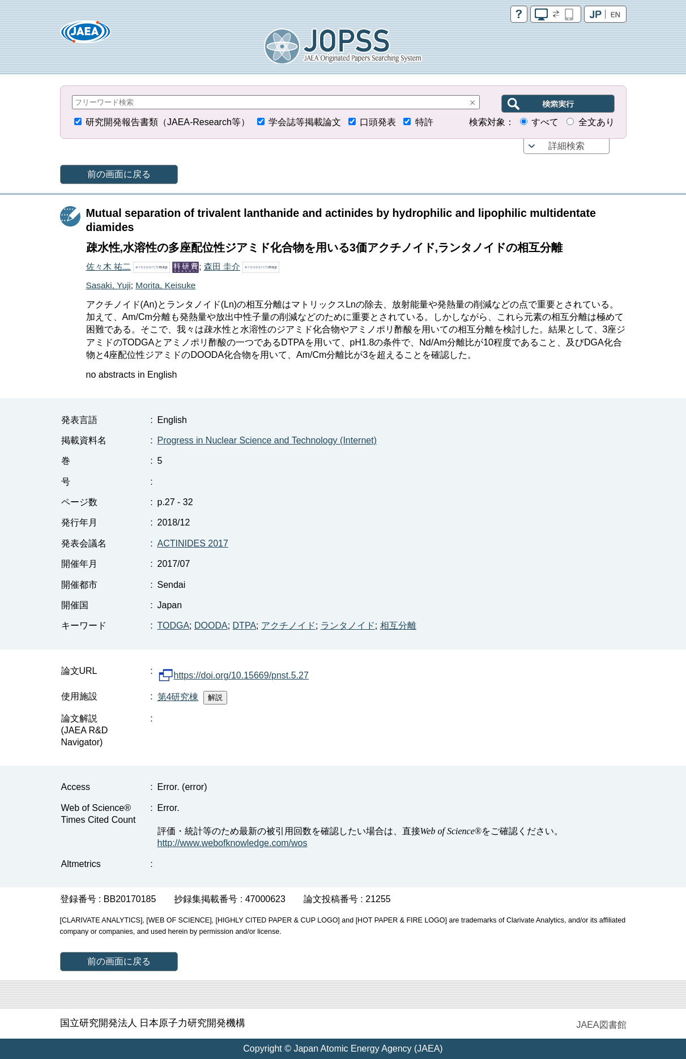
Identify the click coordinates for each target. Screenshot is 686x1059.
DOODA (211, 625)
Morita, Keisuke (165, 285)
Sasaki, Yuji (108, 285)
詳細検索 (566, 146)
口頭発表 (378, 122)
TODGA (173, 625)
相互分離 (398, 625)
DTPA (244, 625)
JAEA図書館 (601, 1025)
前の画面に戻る (119, 174)
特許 (424, 122)
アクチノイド (288, 625)
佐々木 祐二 (108, 266)
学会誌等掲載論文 (305, 122)
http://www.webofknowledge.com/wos (232, 843)
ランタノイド (348, 625)
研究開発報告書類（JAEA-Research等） (168, 122)
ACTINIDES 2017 (192, 543)
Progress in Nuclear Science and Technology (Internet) (267, 440)
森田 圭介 (222, 266)
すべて (545, 122)
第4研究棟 (178, 697)
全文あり (596, 122)
